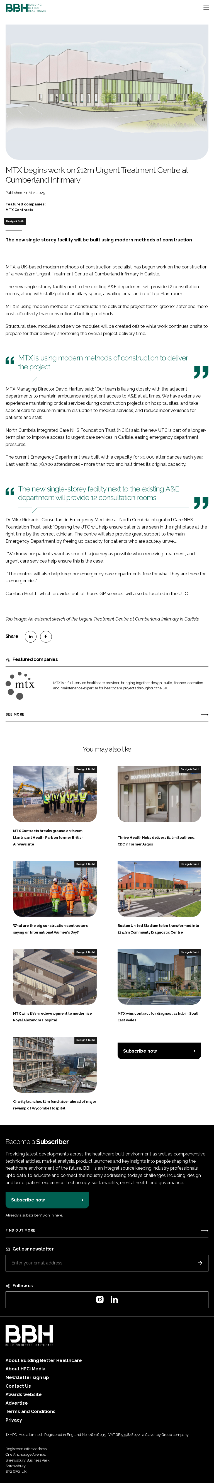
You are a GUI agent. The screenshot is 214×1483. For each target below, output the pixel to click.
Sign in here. (52, 1215)
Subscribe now (140, 1051)
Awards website (24, 1394)
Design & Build (15, 221)
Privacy (14, 1420)
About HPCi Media (25, 1368)
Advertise (17, 1403)
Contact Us (18, 1386)
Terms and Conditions (30, 1411)
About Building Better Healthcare (44, 1360)
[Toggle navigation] (206, 8)
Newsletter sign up (27, 1377)
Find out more (20, 1230)
